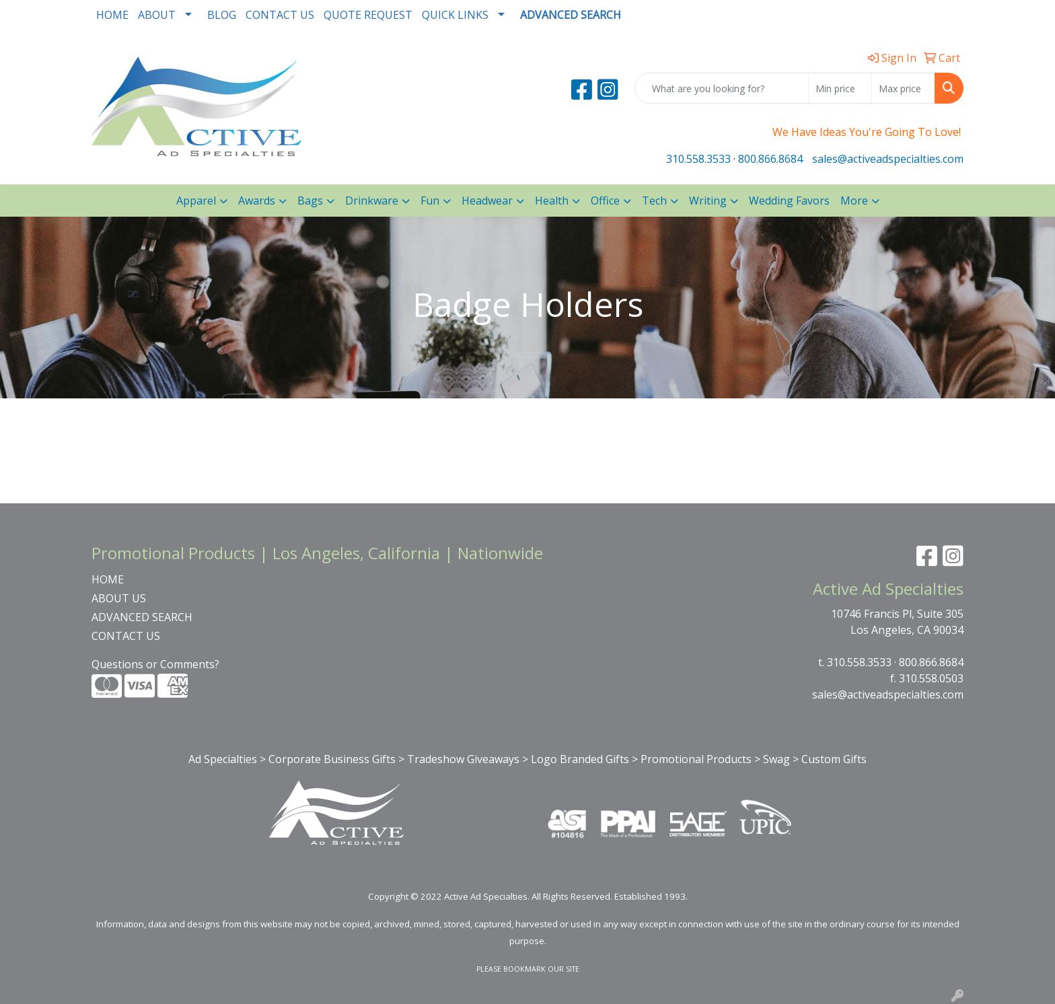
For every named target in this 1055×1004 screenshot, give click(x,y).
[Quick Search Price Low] (840, 88)
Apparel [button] (196, 200)
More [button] (854, 200)
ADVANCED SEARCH (142, 617)
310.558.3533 (698, 158)
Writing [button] (708, 200)
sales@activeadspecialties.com (887, 158)
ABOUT (157, 14)
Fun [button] (430, 200)
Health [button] (552, 200)
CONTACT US (280, 14)
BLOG (221, 14)
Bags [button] (310, 200)
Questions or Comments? (155, 664)
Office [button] (605, 200)
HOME (112, 14)
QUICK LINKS (455, 14)
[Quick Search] (721, 88)
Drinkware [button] (371, 200)
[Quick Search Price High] (903, 88)
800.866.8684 (770, 158)
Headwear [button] (487, 200)
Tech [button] (654, 200)
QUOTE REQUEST (368, 14)
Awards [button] (256, 200)
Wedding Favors (789, 200)
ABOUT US (119, 598)
